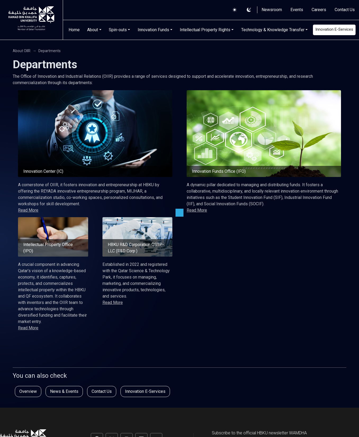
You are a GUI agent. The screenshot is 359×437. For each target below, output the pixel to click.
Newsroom (272, 9)
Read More (28, 210)
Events (296, 9)
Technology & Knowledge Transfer (272, 29)
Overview (28, 391)
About (92, 29)
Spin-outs (118, 29)
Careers (319, 9)
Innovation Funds (153, 29)
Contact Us (345, 9)
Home (74, 29)
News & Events (64, 391)
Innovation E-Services (334, 29)
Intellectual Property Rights (205, 29)
